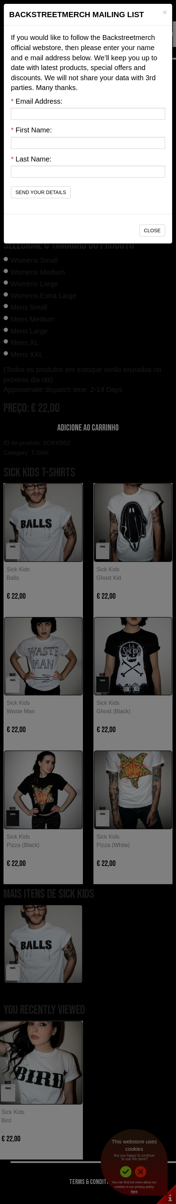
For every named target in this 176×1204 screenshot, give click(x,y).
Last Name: (31, 159)
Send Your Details (40, 192)
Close (152, 230)
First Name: (31, 130)
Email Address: (37, 101)
